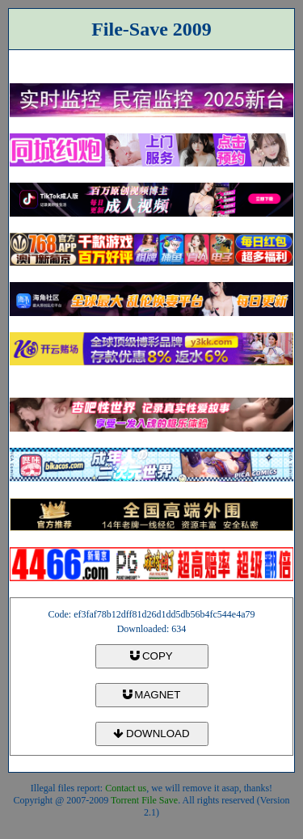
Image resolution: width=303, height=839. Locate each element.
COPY (151, 656)
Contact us (125, 788)
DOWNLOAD (151, 733)
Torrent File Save (144, 800)
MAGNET (152, 695)
